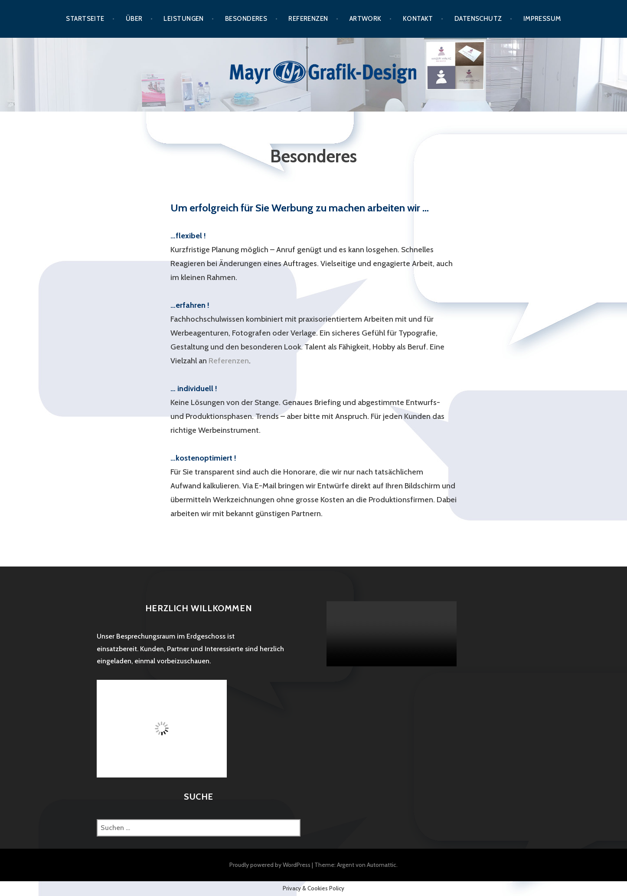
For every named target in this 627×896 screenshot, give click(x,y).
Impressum (542, 19)
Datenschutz (478, 19)
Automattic (381, 865)
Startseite (85, 19)
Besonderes (246, 19)
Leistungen (183, 19)
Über (134, 19)
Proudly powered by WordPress (269, 865)
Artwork (365, 19)
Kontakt (418, 19)
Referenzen (308, 19)
